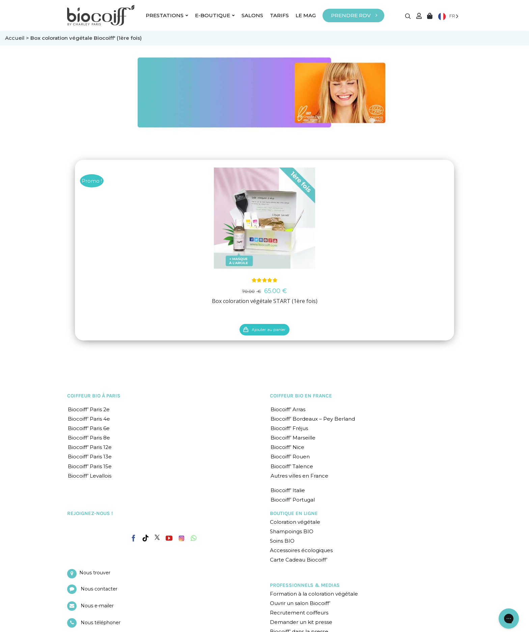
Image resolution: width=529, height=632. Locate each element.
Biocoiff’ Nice (287, 447)
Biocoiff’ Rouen (290, 456)
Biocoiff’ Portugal (293, 499)
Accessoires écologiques (301, 550)
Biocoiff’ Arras (288, 409)
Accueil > (17, 38)
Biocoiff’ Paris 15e (90, 466)
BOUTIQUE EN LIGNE (294, 513)
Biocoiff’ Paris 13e (90, 456)
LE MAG (306, 15)
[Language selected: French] (448, 16)
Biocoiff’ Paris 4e (89, 419)
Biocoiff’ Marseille (293, 437)
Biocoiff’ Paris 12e (90, 447)
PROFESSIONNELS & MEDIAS (305, 585)
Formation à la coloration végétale (314, 594)
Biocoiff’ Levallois (89, 476)
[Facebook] (133, 537)
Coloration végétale (295, 522)
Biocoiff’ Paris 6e (89, 428)
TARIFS (279, 15)
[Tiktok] (145, 538)
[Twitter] (157, 537)
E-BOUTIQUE (215, 15)
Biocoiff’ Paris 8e (89, 437)
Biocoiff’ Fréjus (289, 428)
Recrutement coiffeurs (299, 612)
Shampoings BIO (291, 531)
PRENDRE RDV (351, 15)
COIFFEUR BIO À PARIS (93, 396)
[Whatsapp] (193, 538)
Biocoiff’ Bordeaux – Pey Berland (313, 419)
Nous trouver (94, 573)
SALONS (252, 15)
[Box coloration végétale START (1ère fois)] (264, 218)
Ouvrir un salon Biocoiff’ (300, 603)
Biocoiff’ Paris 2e (89, 409)
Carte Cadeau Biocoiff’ (298, 559)
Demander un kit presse (301, 622)
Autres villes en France (299, 476)
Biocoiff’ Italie (288, 490)
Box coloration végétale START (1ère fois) (264, 301)
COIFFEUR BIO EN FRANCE (301, 396)
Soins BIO (282, 541)
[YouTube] (169, 538)
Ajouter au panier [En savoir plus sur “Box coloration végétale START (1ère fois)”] (269, 329)
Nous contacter (99, 589)
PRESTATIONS (167, 15)
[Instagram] (181, 537)
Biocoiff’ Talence (292, 466)
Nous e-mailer (97, 606)
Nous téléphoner (100, 623)
